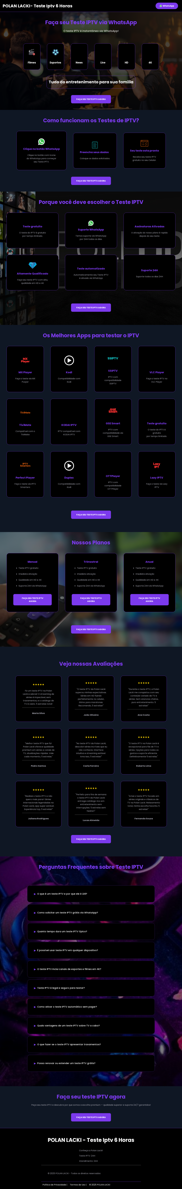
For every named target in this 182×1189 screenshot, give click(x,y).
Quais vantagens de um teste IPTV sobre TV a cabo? (68, 1025)
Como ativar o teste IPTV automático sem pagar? (67, 1006)
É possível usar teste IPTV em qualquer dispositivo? (67, 950)
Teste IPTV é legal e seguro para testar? (61, 988)
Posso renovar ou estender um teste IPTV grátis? (66, 1063)
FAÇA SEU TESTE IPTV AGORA (91, 99)
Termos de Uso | (78, 1184)
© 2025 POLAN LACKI (99, 1184)
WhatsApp (166, 5)
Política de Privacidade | (55, 1184)
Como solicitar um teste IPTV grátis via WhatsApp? (67, 912)
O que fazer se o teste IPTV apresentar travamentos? (69, 1044)
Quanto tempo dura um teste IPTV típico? (62, 931)
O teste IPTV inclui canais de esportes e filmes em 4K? (69, 969)
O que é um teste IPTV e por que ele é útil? (62, 893)
